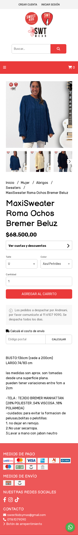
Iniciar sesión (50, 4)
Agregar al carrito (39, 294)
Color (44, 257)
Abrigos (42, 183)
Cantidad (11, 274)
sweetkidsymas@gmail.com (24, 515)
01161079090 (14, 519)
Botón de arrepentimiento (22, 524)
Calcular (59, 339)
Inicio (10, 183)
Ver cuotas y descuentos (27, 246)
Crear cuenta (28, 4)
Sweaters (13, 188)
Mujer (25, 183)
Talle (8, 257)
